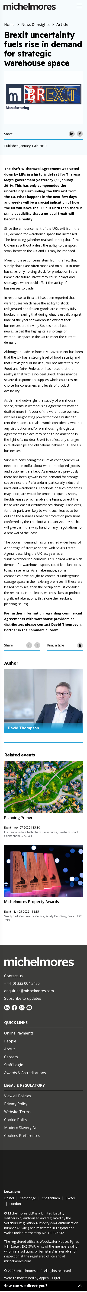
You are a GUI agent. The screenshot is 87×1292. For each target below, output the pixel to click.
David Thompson (23, 728)
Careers (11, 1056)
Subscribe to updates (22, 998)
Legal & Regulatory (24, 1085)
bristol (9, 1198)
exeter (70, 1198)
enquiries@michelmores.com (29, 990)
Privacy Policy (15, 1103)
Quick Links (16, 1022)
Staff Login (13, 1064)
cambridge (28, 1198)
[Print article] (80, 645)
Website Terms (17, 1111)
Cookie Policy (15, 1119)
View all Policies (17, 1095)
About (9, 1049)
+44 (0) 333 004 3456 (22, 983)
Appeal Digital (49, 1278)
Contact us (13, 975)
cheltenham (51, 1198)
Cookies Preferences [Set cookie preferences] (22, 1135)
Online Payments (19, 1033)
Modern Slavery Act (21, 1127)
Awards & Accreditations (25, 1072)
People (10, 1041)
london (15, 1203)
